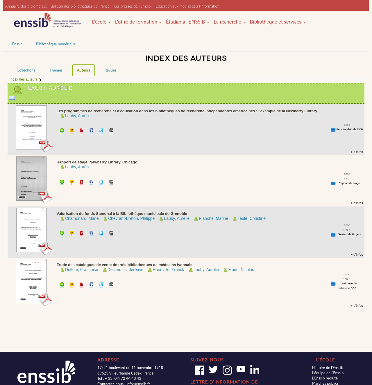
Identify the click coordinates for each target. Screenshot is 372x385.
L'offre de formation (138, 22)
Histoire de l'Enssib (327, 367)
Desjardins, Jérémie (126, 269)
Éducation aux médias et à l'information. (187, 6)
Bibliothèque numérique (56, 44)
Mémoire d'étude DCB (349, 129)
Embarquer (111, 132)
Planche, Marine (213, 218)
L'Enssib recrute (325, 378)
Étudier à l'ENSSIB (187, 22)
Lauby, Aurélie (78, 115)
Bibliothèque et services (277, 22)
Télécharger (62, 132)
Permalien (82, 132)
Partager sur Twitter (101, 132)
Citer (72, 132)
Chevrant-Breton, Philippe (131, 218)
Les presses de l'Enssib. (132, 6)
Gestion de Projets (349, 234)
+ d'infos (356, 152)
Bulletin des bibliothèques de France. (80, 6)
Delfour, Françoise (81, 269)
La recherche (229, 22)
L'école (101, 22)
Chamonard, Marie (82, 218)
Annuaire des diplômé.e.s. (26, 6)
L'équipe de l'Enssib (328, 372)
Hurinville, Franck (168, 269)
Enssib (17, 44)
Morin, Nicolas (241, 269)
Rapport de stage (349, 183)
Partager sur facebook (92, 132)
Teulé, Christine (251, 218)
